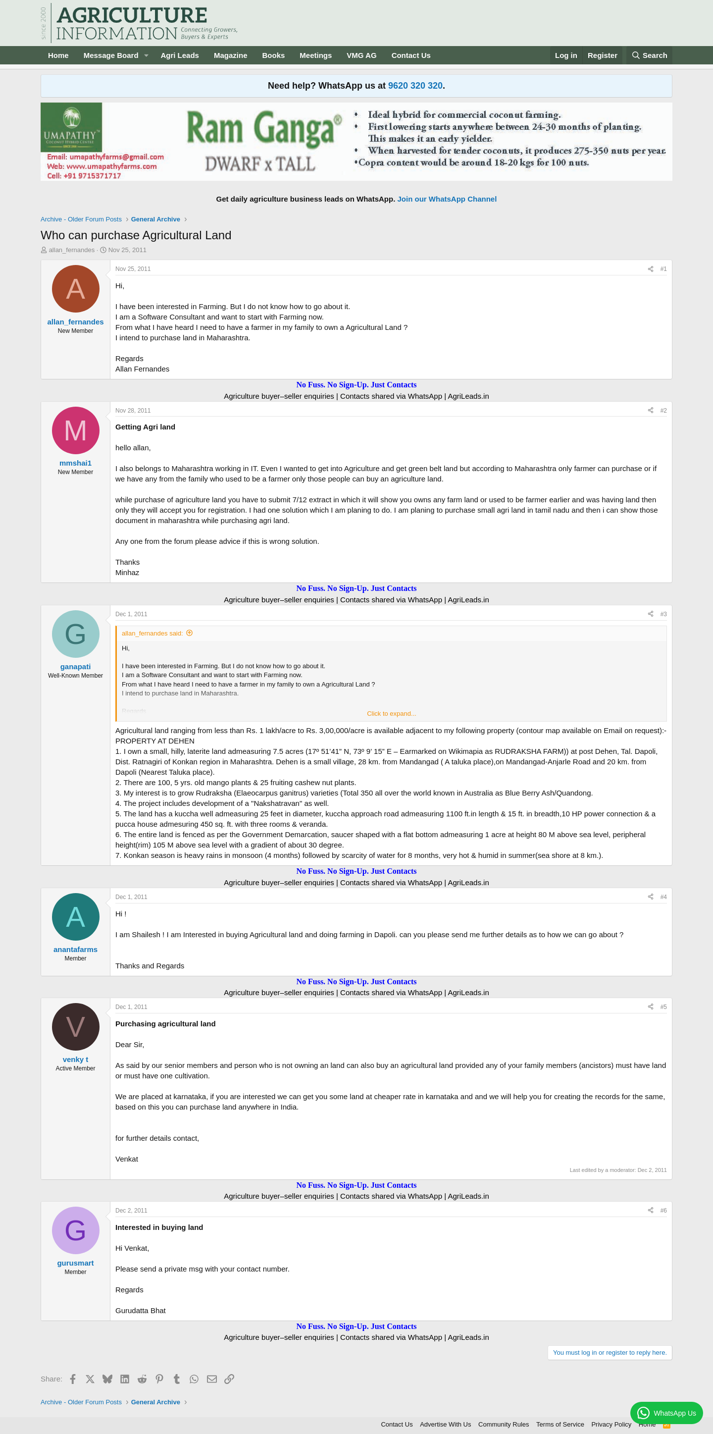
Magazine (231, 55)
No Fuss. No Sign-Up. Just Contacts (356, 384)
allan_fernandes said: (152, 633)
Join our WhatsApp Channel (447, 199)
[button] (146, 55)
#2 (664, 410)
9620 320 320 (415, 86)
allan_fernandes (72, 250)
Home (58, 55)
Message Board (111, 55)
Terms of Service (560, 1424)
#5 (664, 1007)
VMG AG (361, 55)
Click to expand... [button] (391, 713)
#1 (664, 269)
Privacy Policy (611, 1424)
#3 (664, 614)
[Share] (650, 269)
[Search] (649, 55)
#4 (664, 897)
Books (273, 55)
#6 (664, 1210)
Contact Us (411, 55)
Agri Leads (179, 55)
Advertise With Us (445, 1424)
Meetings (316, 55)
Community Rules (503, 1424)
